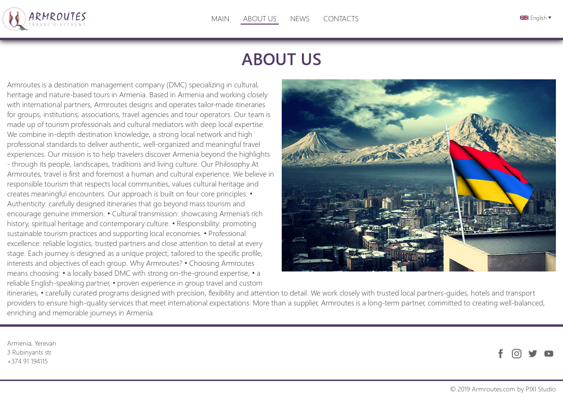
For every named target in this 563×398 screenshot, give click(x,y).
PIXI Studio (541, 388)
